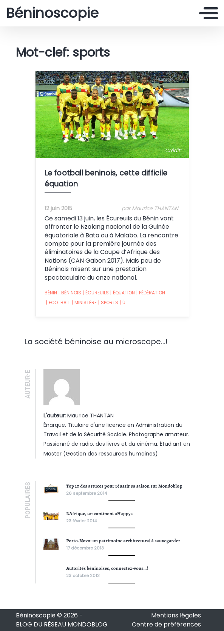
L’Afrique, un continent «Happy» (99, 513)
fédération (150, 292)
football (58, 302)
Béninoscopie (52, 13)
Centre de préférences (166, 624)
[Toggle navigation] (208, 13)
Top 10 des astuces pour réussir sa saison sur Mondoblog (124, 486)
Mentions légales (176, 615)
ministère (84, 302)
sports (108, 302)
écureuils (96, 292)
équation (122, 292)
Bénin (51, 292)
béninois (70, 292)
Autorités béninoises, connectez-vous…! (107, 568)
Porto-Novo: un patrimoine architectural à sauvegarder (123, 540)
